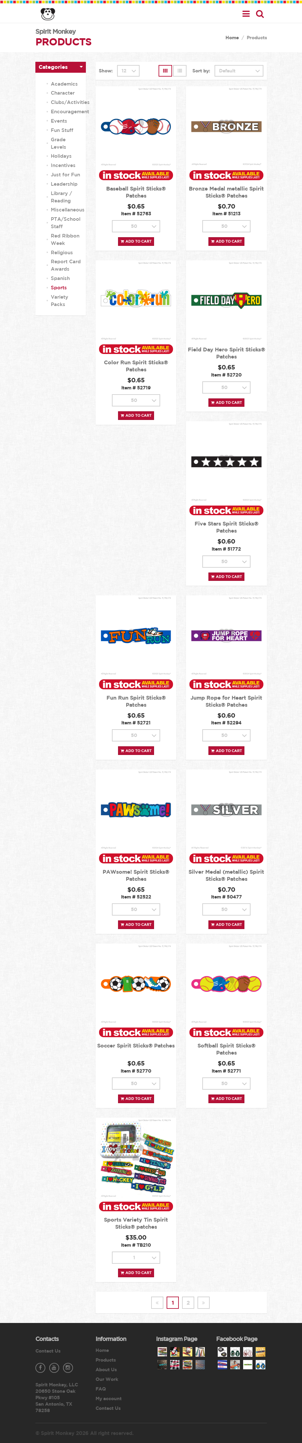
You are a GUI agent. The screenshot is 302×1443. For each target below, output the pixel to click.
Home (232, 37)
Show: (106, 70)
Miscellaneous (68, 209)
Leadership (64, 184)
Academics (64, 84)
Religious (62, 252)
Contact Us (47, 1351)
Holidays (61, 156)
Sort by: (201, 70)
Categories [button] (53, 67)
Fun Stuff (62, 130)
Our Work (107, 1379)
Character (63, 93)
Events (59, 121)
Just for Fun (65, 174)
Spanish (60, 278)
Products (106, 1360)
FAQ (101, 1389)
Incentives (63, 165)
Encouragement (70, 111)
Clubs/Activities (70, 102)
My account (109, 1398)
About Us (106, 1369)
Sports (59, 287)
